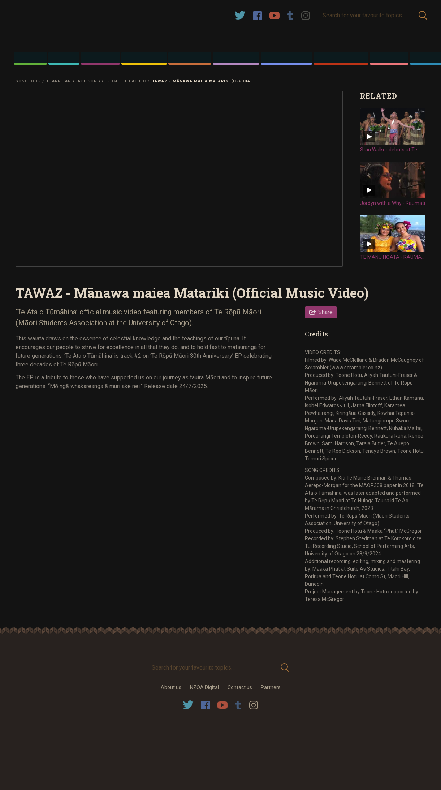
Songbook (28, 81)
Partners (271, 687)
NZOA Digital (204, 687)
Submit (423, 15)
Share (325, 312)
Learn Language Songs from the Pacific (96, 81)
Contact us (240, 687)
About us (171, 687)
